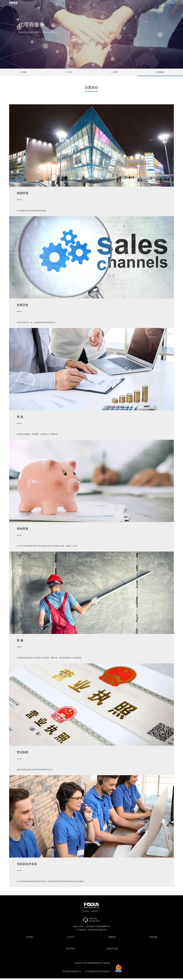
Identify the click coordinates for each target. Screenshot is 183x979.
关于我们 (29, 938)
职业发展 (153, 938)
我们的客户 (71, 949)
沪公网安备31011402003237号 (97, 972)
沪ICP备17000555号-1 (72, 972)
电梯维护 (112, 938)
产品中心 (71, 938)
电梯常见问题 (112, 949)
